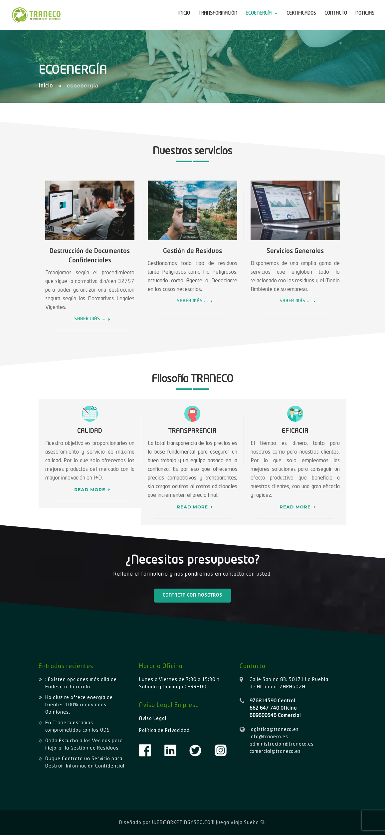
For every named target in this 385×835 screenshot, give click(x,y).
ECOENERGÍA (259, 13)
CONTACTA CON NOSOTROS (192, 595)
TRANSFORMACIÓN (217, 13)
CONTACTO (335, 13)
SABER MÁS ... (89, 319)
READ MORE (89, 489)
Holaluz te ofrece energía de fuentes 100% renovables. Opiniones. (79, 705)
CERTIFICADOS (301, 13)
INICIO (184, 13)
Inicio (46, 86)
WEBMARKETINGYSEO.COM (183, 822)
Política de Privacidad (164, 730)
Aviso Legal (152, 718)
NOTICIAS (364, 13)
